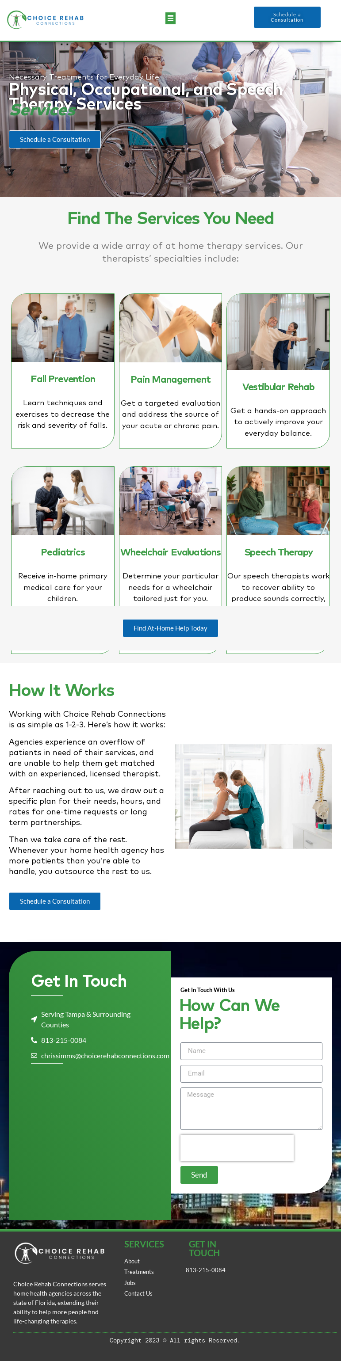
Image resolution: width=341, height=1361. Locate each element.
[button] (170, 17)
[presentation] (237, 1148)
